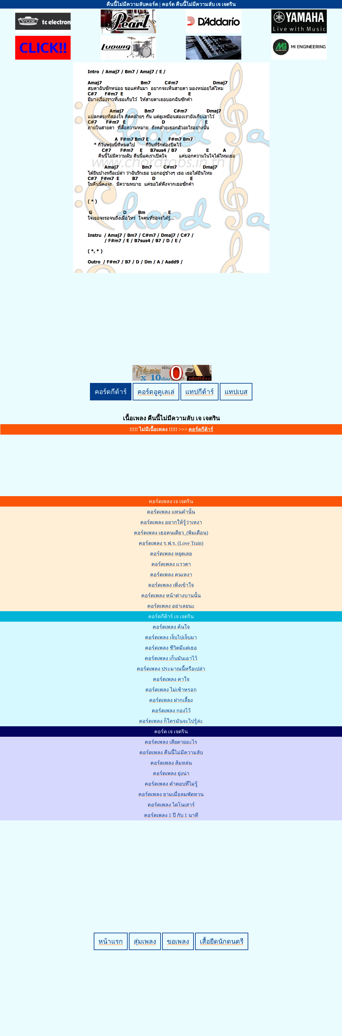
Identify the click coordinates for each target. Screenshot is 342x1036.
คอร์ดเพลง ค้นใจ (171, 627)
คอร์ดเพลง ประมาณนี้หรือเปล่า (171, 668)
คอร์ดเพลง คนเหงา (171, 574)
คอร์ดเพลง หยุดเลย (171, 553)
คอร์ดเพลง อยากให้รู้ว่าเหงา (171, 522)
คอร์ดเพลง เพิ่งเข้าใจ (171, 585)
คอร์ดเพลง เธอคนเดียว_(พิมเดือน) (171, 532)
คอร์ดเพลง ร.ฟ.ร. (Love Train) (171, 543)
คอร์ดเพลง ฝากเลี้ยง (171, 700)
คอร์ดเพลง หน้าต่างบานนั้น (171, 595)
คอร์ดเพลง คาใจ (171, 679)
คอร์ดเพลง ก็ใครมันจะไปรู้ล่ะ (171, 721)
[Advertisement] (172, 865)
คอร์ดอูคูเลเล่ (155, 391)
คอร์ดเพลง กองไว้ (171, 710)
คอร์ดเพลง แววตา (171, 564)
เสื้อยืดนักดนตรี (222, 941)
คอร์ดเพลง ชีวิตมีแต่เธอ (171, 648)
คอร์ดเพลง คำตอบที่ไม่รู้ (171, 784)
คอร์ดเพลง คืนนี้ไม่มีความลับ (171, 752)
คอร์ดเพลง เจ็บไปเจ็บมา (171, 637)
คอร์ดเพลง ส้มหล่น (171, 763)
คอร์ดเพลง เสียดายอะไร (171, 742)
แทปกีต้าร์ (199, 391)
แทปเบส (236, 391)
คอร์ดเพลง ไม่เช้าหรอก (171, 689)
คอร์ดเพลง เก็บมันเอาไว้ (171, 658)
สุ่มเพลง (145, 941)
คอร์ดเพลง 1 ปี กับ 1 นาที (171, 815)
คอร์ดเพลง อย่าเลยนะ (171, 606)
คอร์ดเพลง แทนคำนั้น (171, 512)
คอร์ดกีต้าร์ (111, 391)
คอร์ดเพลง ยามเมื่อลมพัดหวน (171, 794)
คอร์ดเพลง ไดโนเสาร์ (171, 804)
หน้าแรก (110, 941)
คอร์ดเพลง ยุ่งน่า (171, 773)
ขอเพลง (178, 941)
